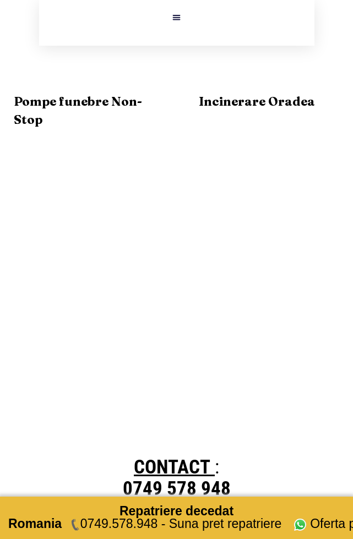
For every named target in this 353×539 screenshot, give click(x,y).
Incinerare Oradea (257, 101)
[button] (176, 17)
